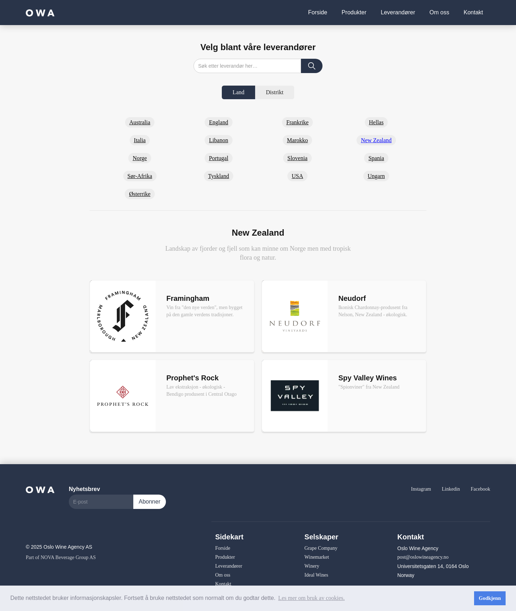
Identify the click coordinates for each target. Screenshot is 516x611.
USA (297, 176)
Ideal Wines (316, 575)
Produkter (353, 12)
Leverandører (398, 12)
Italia (140, 140)
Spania (376, 158)
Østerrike (139, 194)
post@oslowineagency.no (423, 557)
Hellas (376, 122)
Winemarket (317, 557)
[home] (40, 12)
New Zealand (376, 140)
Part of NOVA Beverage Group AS (61, 557)
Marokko (297, 140)
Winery (312, 566)
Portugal (218, 158)
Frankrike (297, 122)
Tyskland (218, 176)
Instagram (421, 489)
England (218, 122)
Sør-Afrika (140, 176)
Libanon (218, 140)
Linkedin (451, 489)
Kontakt (473, 12)
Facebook (480, 489)
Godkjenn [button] (490, 598)
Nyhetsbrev (84, 489)
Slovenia (297, 158)
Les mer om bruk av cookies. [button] (311, 598)
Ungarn (376, 176)
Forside (317, 12)
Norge (140, 158)
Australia (139, 122)
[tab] (238, 92)
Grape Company (321, 548)
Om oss (439, 12)
